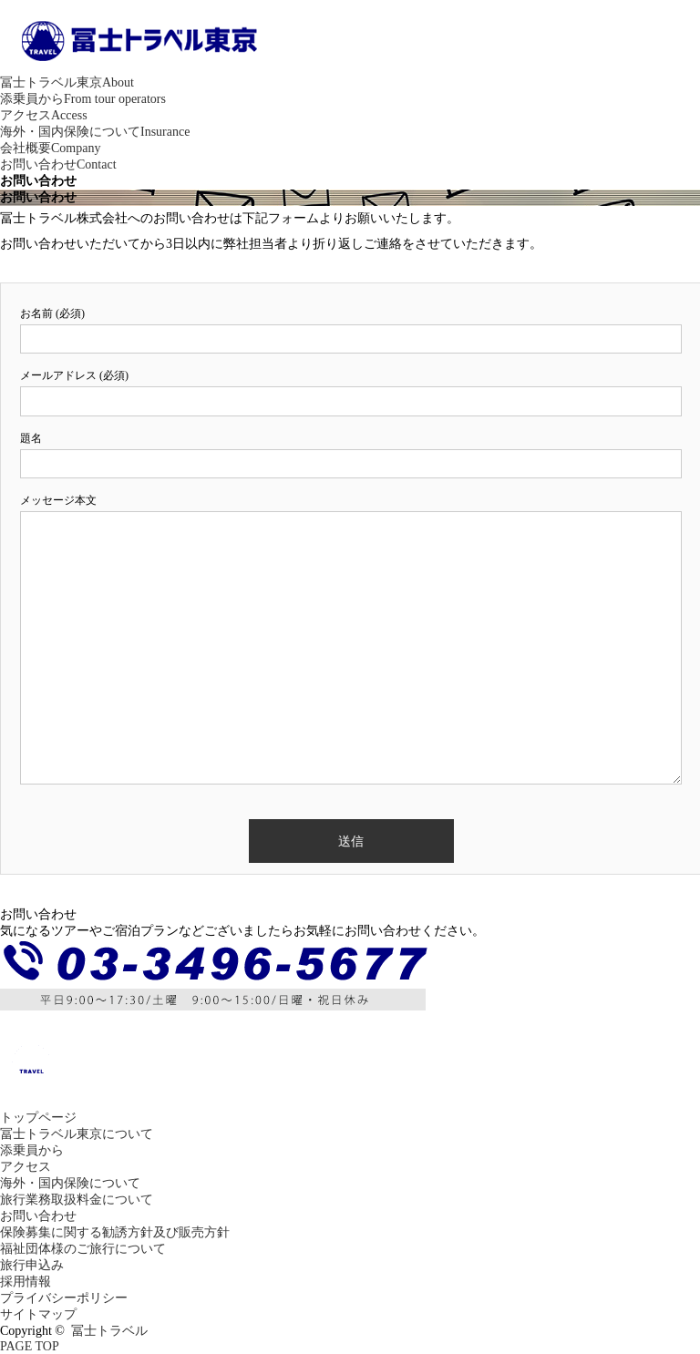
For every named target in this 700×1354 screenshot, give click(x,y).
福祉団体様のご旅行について (83, 1249)
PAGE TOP (29, 1346)
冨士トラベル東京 (67, 82)
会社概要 (50, 148)
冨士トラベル (109, 1331)
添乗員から (83, 99)
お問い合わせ (58, 164)
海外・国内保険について (95, 131)
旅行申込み (32, 1265)
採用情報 (25, 1281)
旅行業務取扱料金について (76, 1199)
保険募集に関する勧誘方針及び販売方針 (115, 1232)
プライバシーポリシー (64, 1298)
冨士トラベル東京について (76, 1134)
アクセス (44, 115)
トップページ (38, 1117)
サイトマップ (38, 1314)
